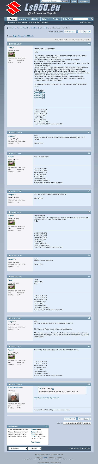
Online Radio (67, 19)
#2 (89, 132)
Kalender (25, 22)
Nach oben (87, 423)
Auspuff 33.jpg (39, 96)
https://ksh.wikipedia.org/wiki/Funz (46, 398)
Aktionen (31, 22)
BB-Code (34, 430)
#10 (89, 384)
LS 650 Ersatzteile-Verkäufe (40, 28)
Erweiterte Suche (85, 22)
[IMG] (33, 434)
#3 (89, 153)
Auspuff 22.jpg (39, 94)
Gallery (46, 18)
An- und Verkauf (22, 28)
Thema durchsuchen (74, 40)
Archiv (71, 448)
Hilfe (74, 2)
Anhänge (56, 19)
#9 (89, 346)
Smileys (33, 432)
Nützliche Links (42, 22)
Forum (12, 19)
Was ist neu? (23, 19)
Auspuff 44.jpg (39, 98)
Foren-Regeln (35, 442)
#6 (89, 255)
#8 (89, 318)
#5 (89, 212)
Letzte (87, 31)
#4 (89, 191)
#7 (89, 276)
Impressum (77, 448)
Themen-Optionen (60, 40)
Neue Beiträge (12, 22)
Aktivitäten (35, 19)
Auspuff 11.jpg (39, 92)
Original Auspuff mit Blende (23, 36)
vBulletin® (46, 457)
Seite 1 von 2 (70, 31)
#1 (89, 44)
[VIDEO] (33, 436)
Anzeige (85, 40)
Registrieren (83, 2)
